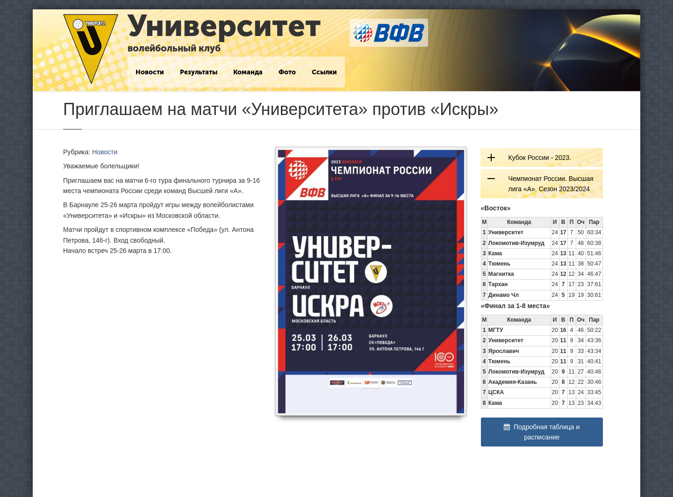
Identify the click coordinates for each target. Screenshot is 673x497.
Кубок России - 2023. (540, 157)
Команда (248, 72)
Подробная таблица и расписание (542, 432)
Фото (287, 72)
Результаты (198, 72)
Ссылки (324, 72)
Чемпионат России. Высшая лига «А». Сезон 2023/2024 (551, 184)
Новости (150, 72)
